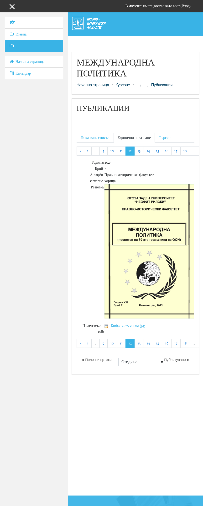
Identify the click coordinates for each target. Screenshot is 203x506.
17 (175, 150)
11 (121, 150)
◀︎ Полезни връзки (96, 360)
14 (148, 150)
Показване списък (95, 137)
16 (166, 150)
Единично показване (134, 137)
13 (139, 150)
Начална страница (93, 85)
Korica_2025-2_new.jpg (128, 325)
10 (112, 150)
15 (157, 150)
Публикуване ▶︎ (177, 360)
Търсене (165, 137)
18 (185, 150)
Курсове (122, 85)
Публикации (162, 85)
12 (132, 150)
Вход (186, 5)
